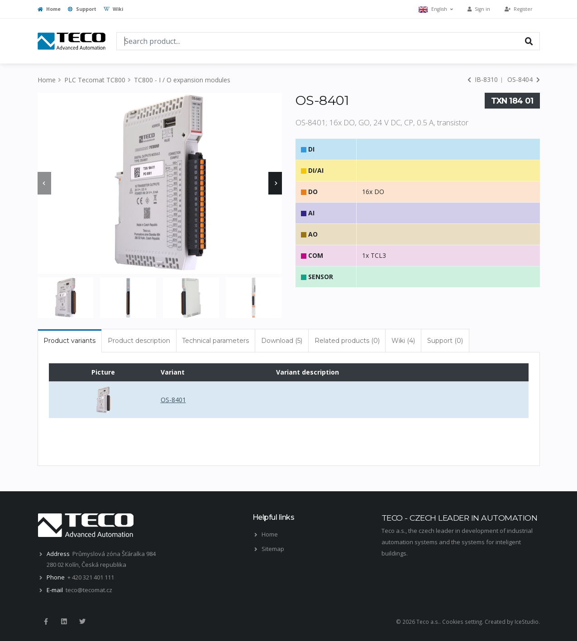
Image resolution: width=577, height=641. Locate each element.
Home (49, 9)
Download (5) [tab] (281, 341)
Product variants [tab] (69, 341)
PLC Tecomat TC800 (94, 80)
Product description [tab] (139, 341)
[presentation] (44, 183)
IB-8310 (482, 79)
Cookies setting (462, 621)
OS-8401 (173, 399)
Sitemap (273, 549)
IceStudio (527, 621)
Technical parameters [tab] (215, 341)
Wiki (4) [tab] (403, 341)
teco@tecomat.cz (89, 590)
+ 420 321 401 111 (90, 577)
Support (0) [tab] (445, 341)
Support (82, 9)
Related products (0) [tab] (347, 341)
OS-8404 (523, 79)
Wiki (113, 9)
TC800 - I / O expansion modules (182, 80)
